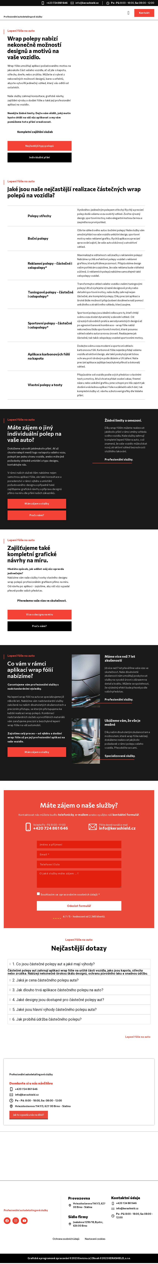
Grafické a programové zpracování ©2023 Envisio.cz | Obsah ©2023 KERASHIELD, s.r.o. (79, 1259)
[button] (128, 13)
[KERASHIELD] (79, 1157)
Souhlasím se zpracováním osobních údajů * (70, 895)
